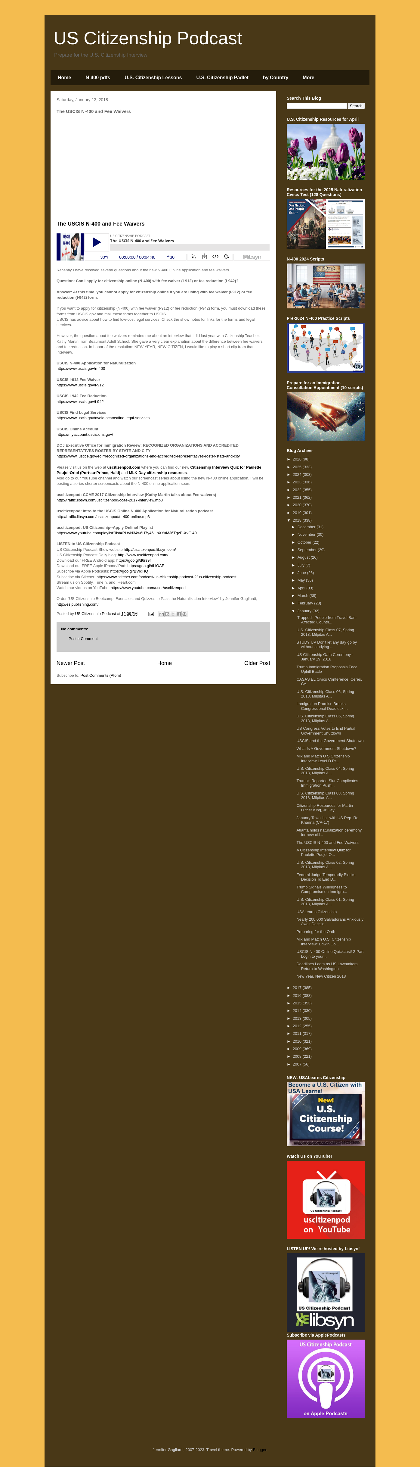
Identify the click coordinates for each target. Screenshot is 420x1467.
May (302, 580)
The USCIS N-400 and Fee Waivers (327, 842)
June (302, 572)
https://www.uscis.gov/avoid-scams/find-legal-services (103, 418)
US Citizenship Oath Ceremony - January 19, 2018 (324, 657)
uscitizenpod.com (123, 467)
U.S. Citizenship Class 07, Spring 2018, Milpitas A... (325, 632)
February (306, 603)
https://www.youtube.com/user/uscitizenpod (148, 587)
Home (64, 77)
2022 (298, 490)
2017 (298, 987)
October (305, 542)
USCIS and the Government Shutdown (329, 740)
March (304, 595)
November (307, 534)
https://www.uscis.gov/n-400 (81, 368)
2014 (298, 1010)
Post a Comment (83, 638)
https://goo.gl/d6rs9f (133, 560)
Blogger (259, 1449)
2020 (298, 505)
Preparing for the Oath (315, 931)
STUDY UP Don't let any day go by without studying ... (326, 644)
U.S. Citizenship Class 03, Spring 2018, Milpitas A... (325, 795)
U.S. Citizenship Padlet (222, 77)
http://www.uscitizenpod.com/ (143, 555)
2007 (298, 1064)
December (307, 527)
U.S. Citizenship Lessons (153, 77)
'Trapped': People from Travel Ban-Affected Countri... (326, 620)
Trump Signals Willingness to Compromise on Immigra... (321, 889)
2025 (298, 467)
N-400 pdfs (97, 77)
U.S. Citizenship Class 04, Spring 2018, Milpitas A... (325, 771)
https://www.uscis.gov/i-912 (80, 385)
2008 (298, 1056)
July (302, 565)
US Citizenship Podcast (148, 38)
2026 (298, 459)
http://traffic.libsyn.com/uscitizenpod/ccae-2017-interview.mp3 (110, 500)
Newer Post (71, 663)
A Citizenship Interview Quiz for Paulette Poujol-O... (323, 852)
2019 (298, 512)
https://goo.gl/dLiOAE (146, 565)
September (308, 550)
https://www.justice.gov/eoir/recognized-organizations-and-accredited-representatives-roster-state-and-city (148, 456)
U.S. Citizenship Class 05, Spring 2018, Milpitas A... (325, 718)
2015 (298, 1003)
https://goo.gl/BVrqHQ (129, 571)
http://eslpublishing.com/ (77, 604)
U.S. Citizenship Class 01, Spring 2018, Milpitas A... (325, 902)
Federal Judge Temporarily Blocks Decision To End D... (325, 877)
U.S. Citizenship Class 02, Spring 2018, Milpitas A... (325, 864)
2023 (298, 482)
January (305, 611)
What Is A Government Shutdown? (326, 748)
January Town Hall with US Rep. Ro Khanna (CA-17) (327, 820)
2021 (298, 497)
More (308, 77)
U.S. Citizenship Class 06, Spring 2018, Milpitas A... (325, 694)
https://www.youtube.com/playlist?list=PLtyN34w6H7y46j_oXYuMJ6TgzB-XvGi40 (127, 533)
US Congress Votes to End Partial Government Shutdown (325, 730)
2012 (298, 1026)
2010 (298, 1041)
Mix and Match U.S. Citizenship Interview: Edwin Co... (323, 941)
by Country (275, 77)
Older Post (257, 663)
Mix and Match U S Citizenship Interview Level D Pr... (323, 758)
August (304, 557)
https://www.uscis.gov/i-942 (80, 401)
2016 (298, 995)
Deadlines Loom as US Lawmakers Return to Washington (326, 966)
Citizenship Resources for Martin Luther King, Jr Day (324, 808)
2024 (298, 474)
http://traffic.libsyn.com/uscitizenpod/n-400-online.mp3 (103, 516)
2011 (298, 1033)
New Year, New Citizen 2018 (321, 976)
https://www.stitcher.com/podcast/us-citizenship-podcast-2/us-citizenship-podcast (166, 577)
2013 (298, 1018)
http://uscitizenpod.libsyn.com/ (150, 549)
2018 (298, 520)
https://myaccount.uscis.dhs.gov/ (85, 434)
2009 (298, 1049)
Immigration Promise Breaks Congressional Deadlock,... (321, 706)
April (302, 588)
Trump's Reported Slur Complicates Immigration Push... (327, 783)
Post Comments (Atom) (101, 675)
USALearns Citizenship (316, 912)
